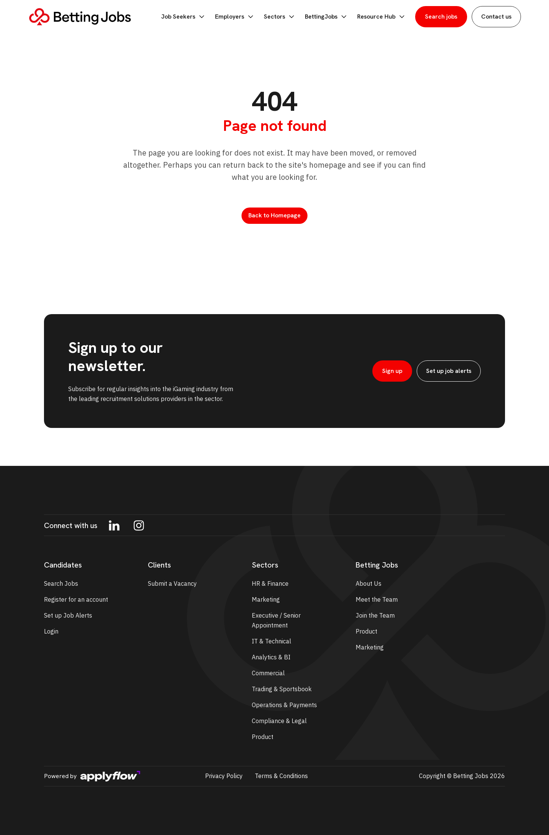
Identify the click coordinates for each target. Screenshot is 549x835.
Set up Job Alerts (68, 615)
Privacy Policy (224, 776)
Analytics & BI (271, 657)
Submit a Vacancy (172, 583)
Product (262, 737)
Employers (235, 17)
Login (51, 631)
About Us (368, 583)
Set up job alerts (448, 371)
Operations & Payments (284, 705)
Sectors (280, 17)
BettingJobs (326, 17)
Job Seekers (183, 17)
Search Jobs (61, 583)
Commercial (268, 673)
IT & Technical (271, 641)
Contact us (496, 16)
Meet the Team (377, 599)
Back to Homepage (274, 215)
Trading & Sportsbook (282, 689)
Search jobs (441, 16)
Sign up (392, 371)
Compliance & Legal (279, 721)
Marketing (266, 599)
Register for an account (76, 599)
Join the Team (375, 615)
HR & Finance (270, 583)
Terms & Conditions (281, 776)
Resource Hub (381, 17)
